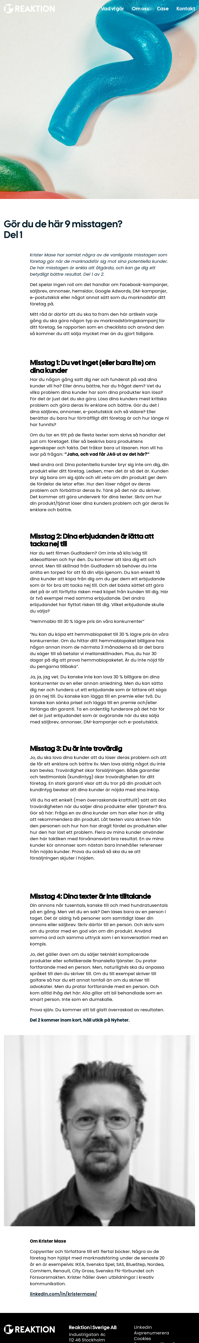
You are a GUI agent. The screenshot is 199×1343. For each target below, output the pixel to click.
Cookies (142, 1339)
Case (163, 9)
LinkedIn (143, 1327)
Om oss (140, 9)
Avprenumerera (151, 1333)
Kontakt (186, 9)
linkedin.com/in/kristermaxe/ (63, 1294)
